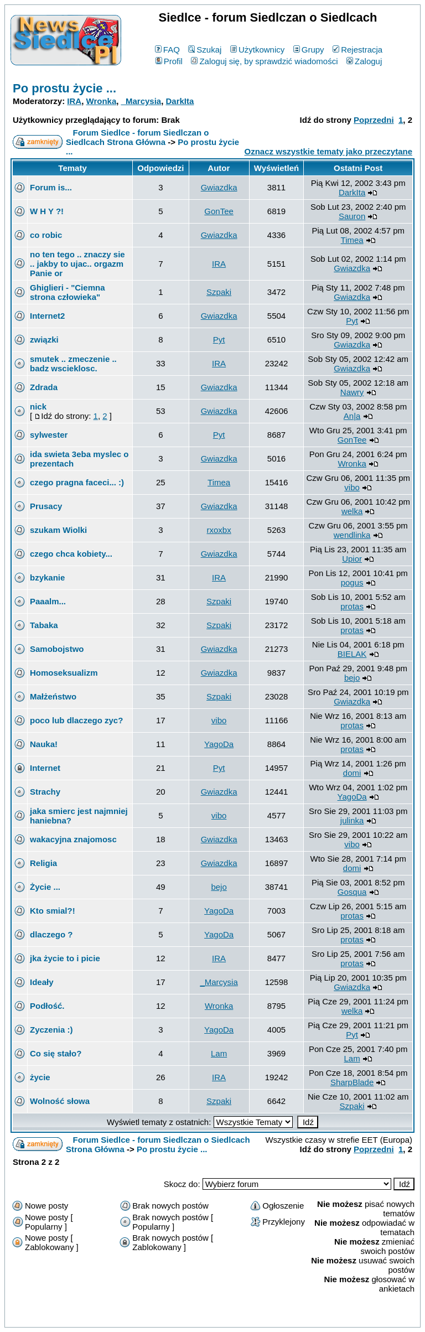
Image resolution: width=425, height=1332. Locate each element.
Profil (169, 61)
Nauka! (44, 744)
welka (351, 511)
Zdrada (44, 387)
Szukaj (204, 49)
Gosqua (352, 891)
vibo (352, 487)
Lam (219, 1053)
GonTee (219, 211)
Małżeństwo (53, 696)
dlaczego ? (51, 934)
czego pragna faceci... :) (77, 482)
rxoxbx (219, 530)
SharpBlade (352, 1082)
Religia (43, 863)
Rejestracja (357, 49)
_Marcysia (141, 101)
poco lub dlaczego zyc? (76, 720)
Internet (45, 768)
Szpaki (218, 292)
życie (40, 1077)
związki (44, 339)
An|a (352, 416)
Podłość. (47, 1005)
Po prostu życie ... (64, 88)
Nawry (352, 392)
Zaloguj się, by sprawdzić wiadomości (264, 61)
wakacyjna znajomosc (73, 839)
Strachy (45, 791)
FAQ (167, 49)
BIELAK (352, 654)
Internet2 (47, 315)
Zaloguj (364, 61)
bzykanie (47, 577)
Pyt (352, 320)
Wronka (101, 101)
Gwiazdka (219, 187)
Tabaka (44, 625)
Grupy (308, 49)
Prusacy (46, 506)
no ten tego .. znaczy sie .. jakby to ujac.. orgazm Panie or (77, 264)
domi (352, 773)
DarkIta (180, 101)
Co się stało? (55, 1053)
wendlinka (352, 535)
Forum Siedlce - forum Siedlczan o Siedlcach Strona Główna (137, 137)
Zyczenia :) (51, 1029)
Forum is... (51, 187)
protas (352, 606)
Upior (352, 558)
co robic (46, 235)
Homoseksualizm (64, 672)
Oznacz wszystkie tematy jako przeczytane (328, 151)
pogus (352, 582)
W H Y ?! (47, 211)
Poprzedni (374, 120)
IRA (74, 101)
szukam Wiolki (58, 530)
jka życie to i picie (65, 958)
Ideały (42, 982)
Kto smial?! (52, 910)
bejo (352, 677)
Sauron (352, 216)
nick (38, 406)
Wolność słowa (60, 1101)
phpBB (187, 1316)
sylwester (49, 434)
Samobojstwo (57, 649)
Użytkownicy (257, 49)
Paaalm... (48, 601)
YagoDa (219, 744)
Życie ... (45, 887)
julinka (352, 820)
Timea (352, 240)
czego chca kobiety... (71, 553)
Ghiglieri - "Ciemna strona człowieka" (67, 292)
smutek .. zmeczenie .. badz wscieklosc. (73, 363)
